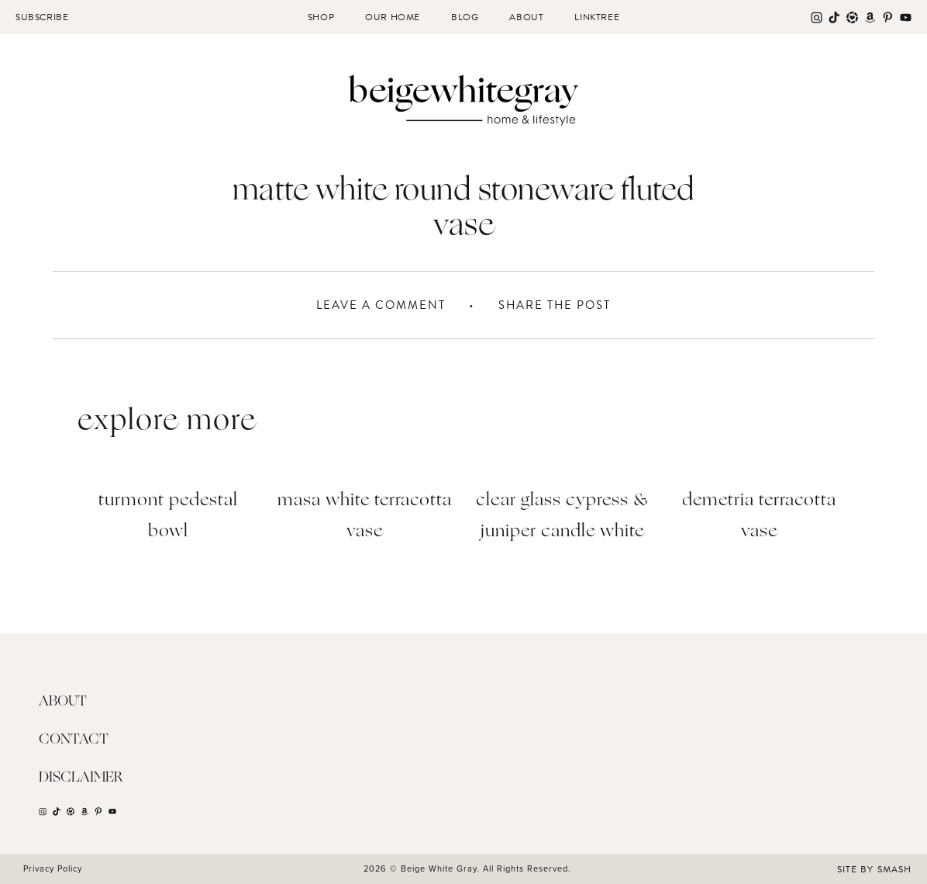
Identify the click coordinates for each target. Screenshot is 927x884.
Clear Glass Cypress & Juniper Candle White (562, 516)
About (526, 17)
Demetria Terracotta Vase (759, 516)
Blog (464, 17)
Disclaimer (81, 777)
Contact (74, 739)
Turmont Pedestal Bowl (168, 516)
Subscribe (42, 17)
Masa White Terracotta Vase (364, 516)
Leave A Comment (381, 305)
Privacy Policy (52, 868)
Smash (894, 869)
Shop (321, 17)
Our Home (392, 17)
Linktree (596, 17)
